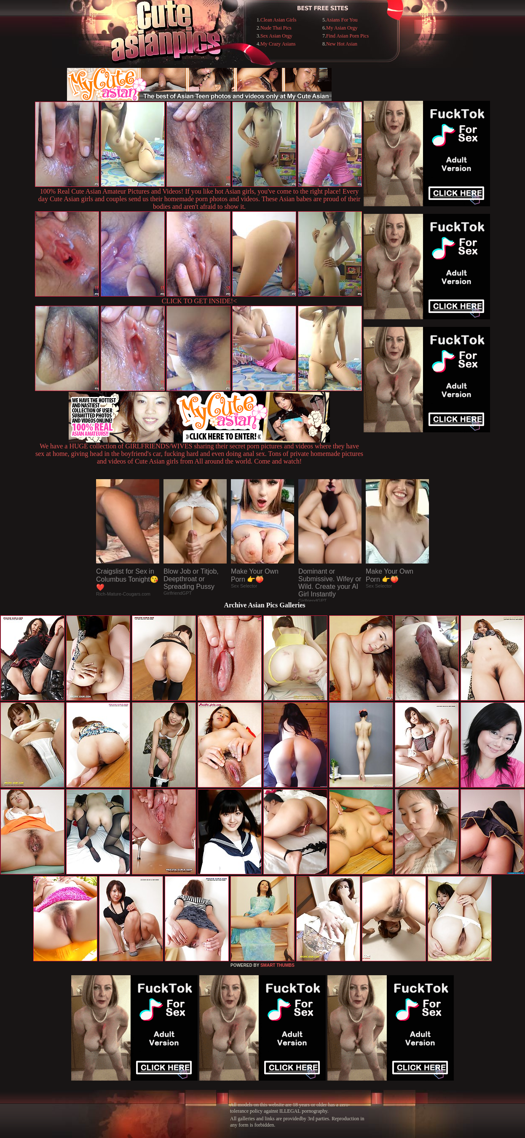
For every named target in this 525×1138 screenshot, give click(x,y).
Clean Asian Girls (278, 20)
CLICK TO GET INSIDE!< (199, 301)
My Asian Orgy (341, 28)
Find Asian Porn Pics (347, 36)
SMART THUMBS (277, 965)
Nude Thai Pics (276, 28)
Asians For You (341, 20)
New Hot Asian (341, 44)
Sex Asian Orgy (276, 36)
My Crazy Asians (277, 44)
